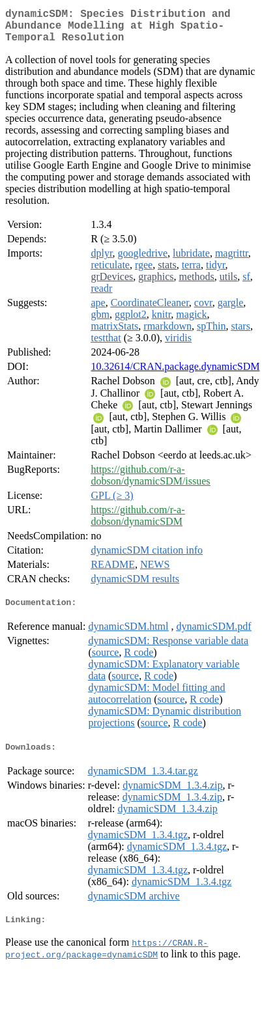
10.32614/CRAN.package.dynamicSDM (175, 374)
